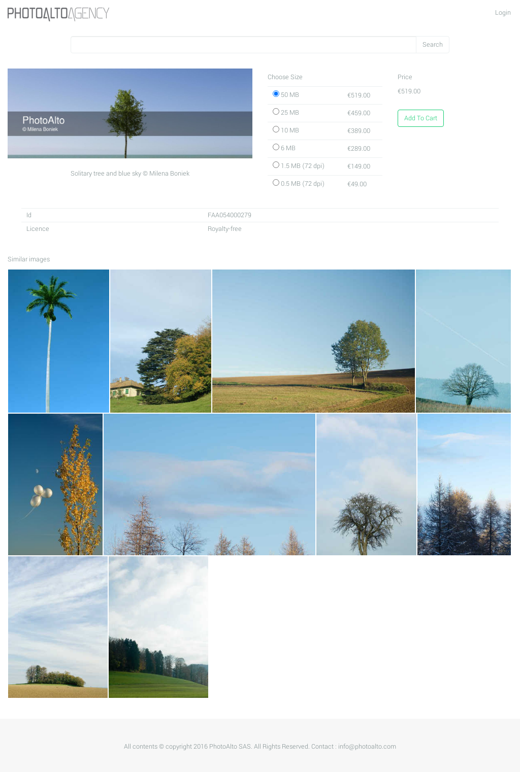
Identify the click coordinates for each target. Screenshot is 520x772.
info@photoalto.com (367, 746)
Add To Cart (420, 118)
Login (503, 12)
